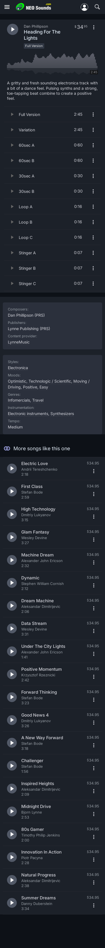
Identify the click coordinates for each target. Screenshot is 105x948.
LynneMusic (19, 342)
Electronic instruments (28, 413)
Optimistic (17, 381)
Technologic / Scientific (50, 381)
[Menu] (7, 7)
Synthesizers (62, 413)
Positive (30, 387)
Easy (43, 387)
